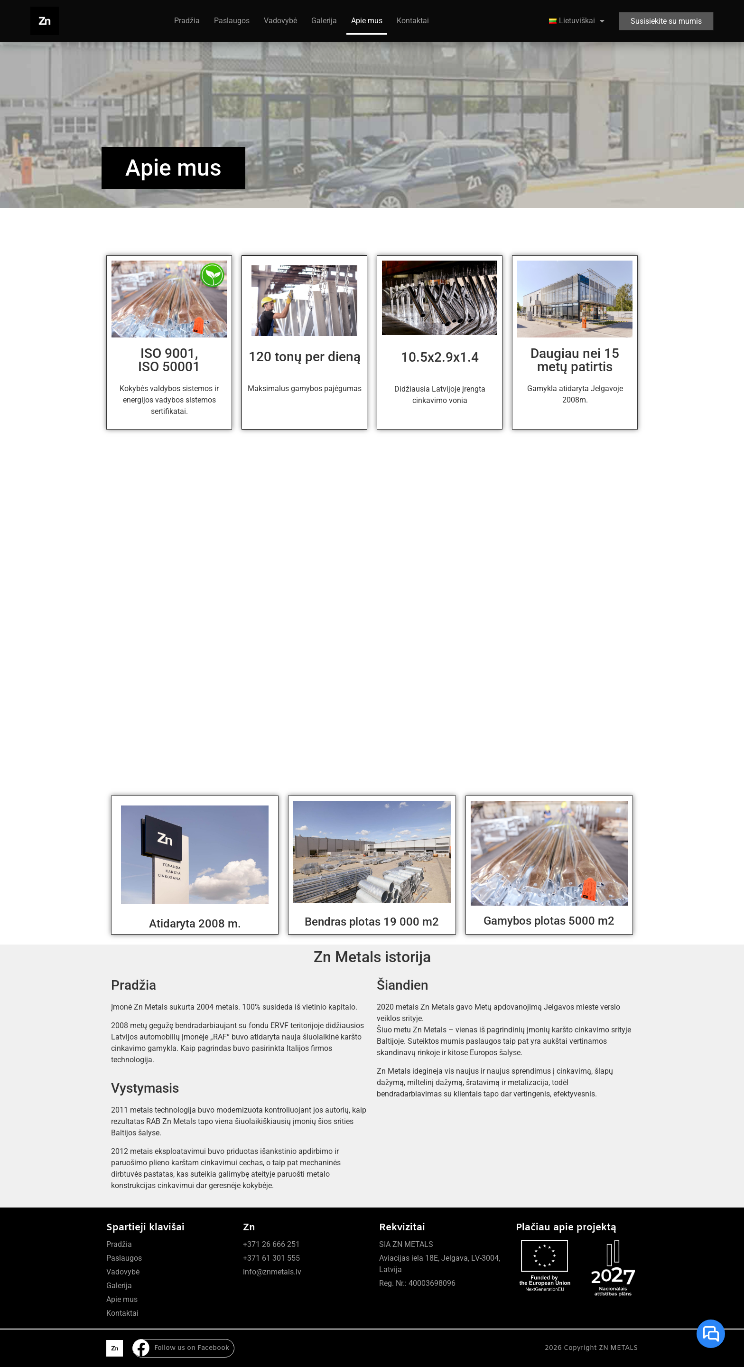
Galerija (324, 20)
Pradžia (187, 20)
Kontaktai (413, 20)
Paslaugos (232, 20)
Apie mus (366, 20)
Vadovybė (280, 20)
